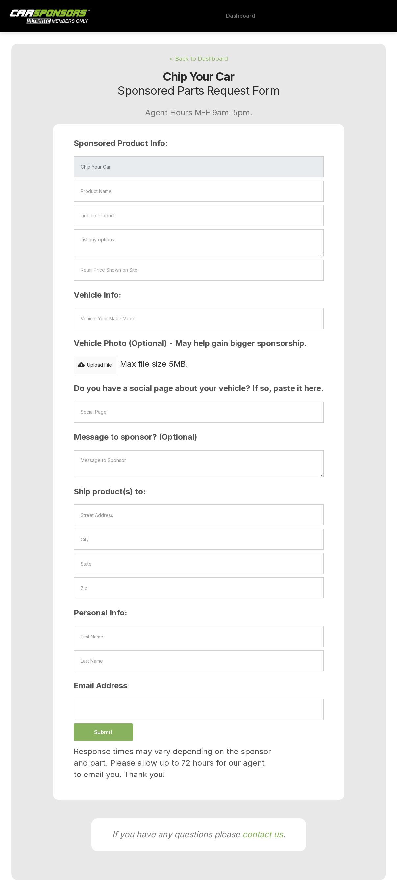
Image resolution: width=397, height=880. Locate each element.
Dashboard (240, 15)
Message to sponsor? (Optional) (135, 437)
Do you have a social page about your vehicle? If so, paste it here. (199, 388)
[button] (95, 365)
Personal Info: (100, 612)
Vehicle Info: (97, 295)
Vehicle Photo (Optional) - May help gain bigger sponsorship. (190, 343)
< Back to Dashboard (198, 58)
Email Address (100, 685)
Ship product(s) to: (110, 491)
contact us (262, 834)
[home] (49, 16)
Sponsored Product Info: (121, 143)
